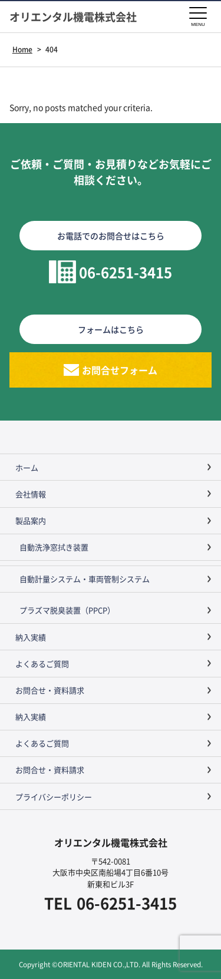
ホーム (26, 467)
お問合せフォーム (119, 370)
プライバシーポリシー (53, 796)
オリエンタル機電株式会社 (73, 17)
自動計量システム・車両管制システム (84, 578)
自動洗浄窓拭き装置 (53, 547)
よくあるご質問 (42, 663)
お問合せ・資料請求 (49, 690)
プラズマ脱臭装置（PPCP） (67, 610)
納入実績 (30, 637)
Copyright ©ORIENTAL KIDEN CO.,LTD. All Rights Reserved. (111, 964)
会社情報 (30, 494)
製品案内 (30, 520)
